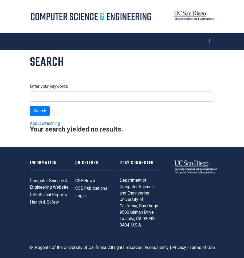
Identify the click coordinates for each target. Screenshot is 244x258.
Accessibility (156, 247)
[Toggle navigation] (122, 41)
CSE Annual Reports (48, 194)
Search (39, 110)
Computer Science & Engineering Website (49, 184)
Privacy (179, 247)
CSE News (85, 180)
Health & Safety (44, 202)
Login (80, 195)
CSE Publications (91, 188)
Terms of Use (202, 247)
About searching (45, 123)
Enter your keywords (49, 86)
